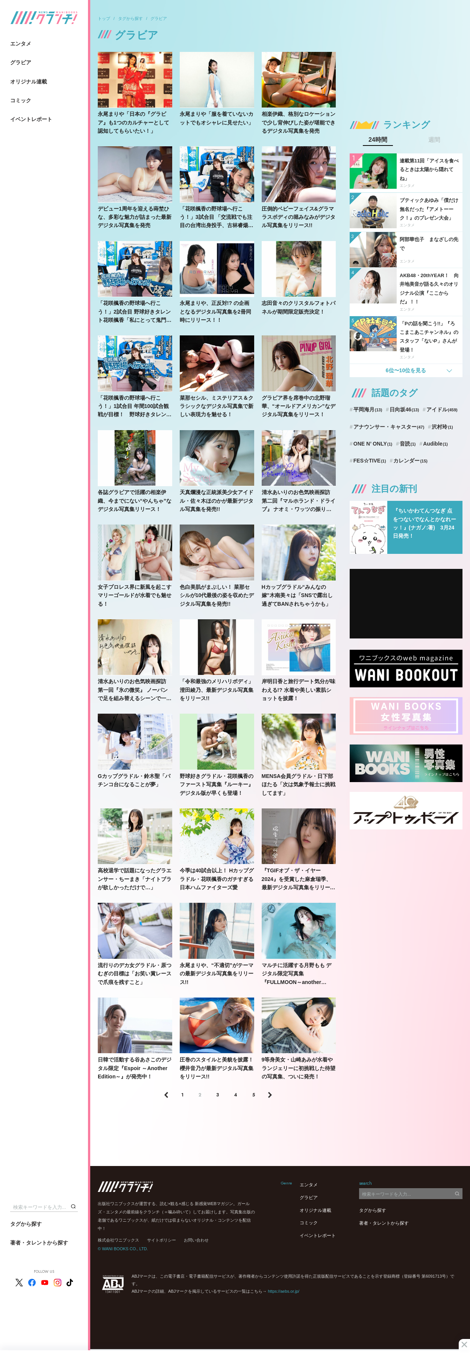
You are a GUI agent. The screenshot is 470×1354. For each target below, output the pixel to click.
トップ (104, 18)
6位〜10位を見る (406, 370)
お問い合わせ (196, 1240)
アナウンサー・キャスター (389, 427)
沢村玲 (442, 427)
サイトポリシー (161, 1240)
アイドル (442, 409)
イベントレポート (31, 119)
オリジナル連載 (28, 82)
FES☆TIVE (369, 461)
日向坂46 (404, 409)
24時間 (377, 140)
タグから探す (26, 1224)
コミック (20, 100)
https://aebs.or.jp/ (283, 1291)
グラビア (20, 62)
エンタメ (20, 44)
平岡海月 (367, 409)
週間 (434, 140)
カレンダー (410, 461)
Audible (435, 444)
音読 (407, 444)
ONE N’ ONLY (372, 444)
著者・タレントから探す (39, 1243)
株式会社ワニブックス (118, 1240)
